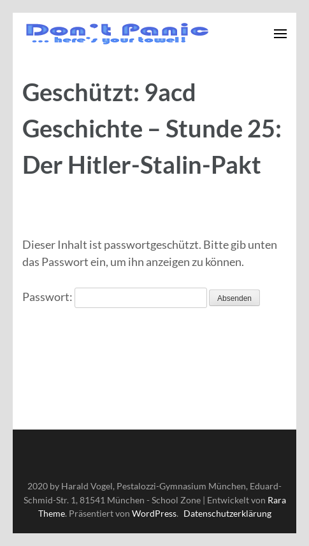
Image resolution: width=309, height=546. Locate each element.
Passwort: (114, 297)
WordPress (154, 513)
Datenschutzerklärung (227, 513)
